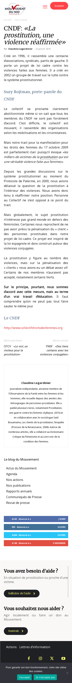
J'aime (62, 518)
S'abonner (59, 543)
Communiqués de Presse (24, 497)
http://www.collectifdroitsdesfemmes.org (33, 328)
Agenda (11, 474)
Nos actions (14, 480)
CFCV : (15, 350)
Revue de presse (18, 503)
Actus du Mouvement (21, 468)
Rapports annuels (19, 491)
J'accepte (24, 677)
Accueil (8, 19)
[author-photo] (36, 376)
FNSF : (54, 350)
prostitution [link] (49, 157)
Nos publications (18, 485)
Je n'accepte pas (45, 677)
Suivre (61, 527)
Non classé (21, 19)
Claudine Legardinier (20, 48)
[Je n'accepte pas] (67, 673)
